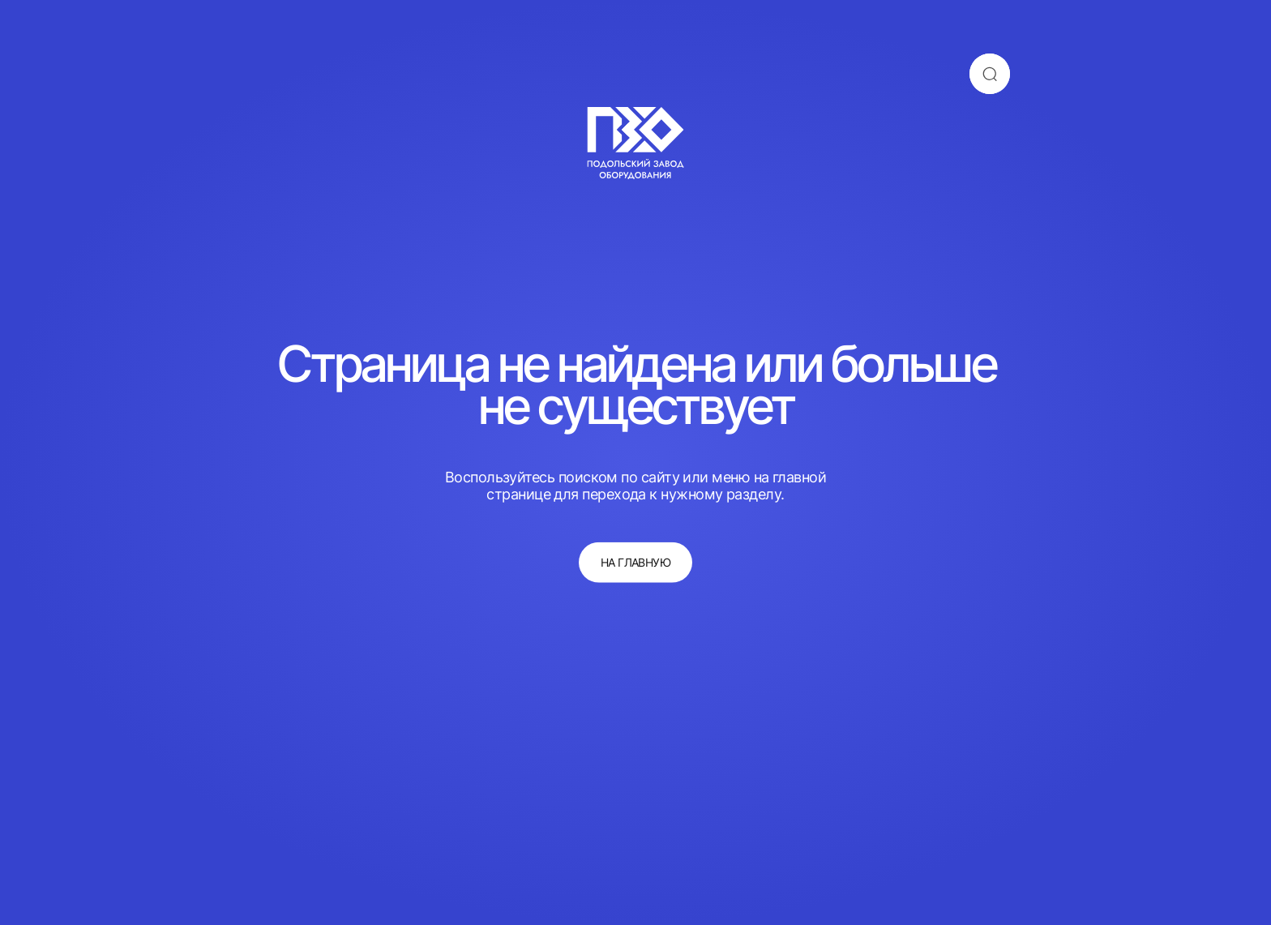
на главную (636, 562)
